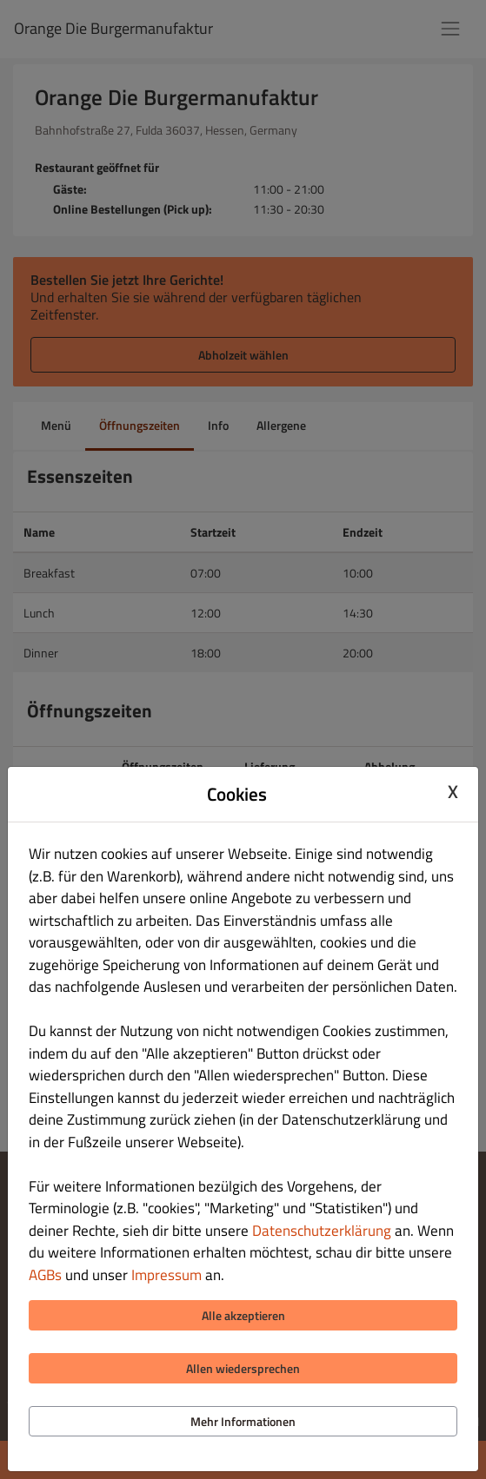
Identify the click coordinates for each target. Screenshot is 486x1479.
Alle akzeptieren (243, 1315)
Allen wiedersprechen (243, 1368)
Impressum (166, 1275)
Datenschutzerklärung (321, 1230)
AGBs (45, 1275)
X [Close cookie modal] (453, 792)
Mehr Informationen (243, 1421)
